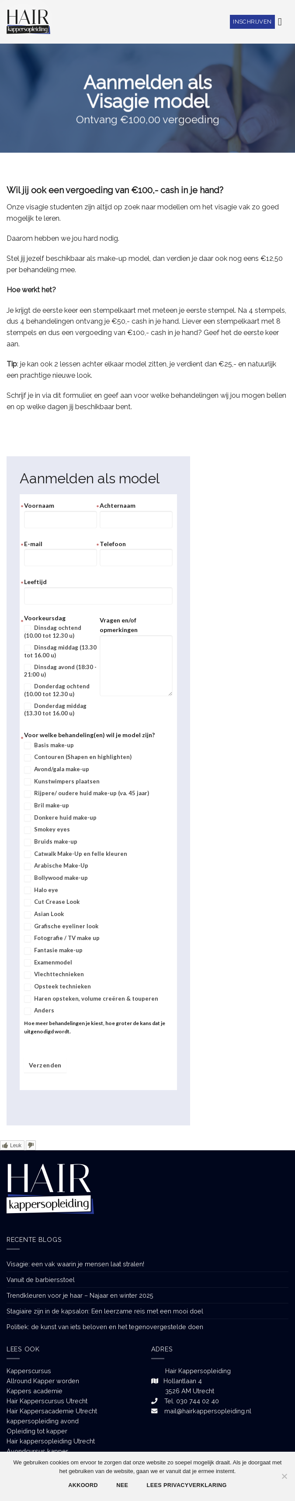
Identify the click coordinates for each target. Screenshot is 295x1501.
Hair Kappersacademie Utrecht (52, 1411)
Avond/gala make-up (56, 769)
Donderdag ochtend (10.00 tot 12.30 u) (57, 690)
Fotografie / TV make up (62, 938)
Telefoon (113, 543)
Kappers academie (34, 1391)
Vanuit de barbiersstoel (41, 1279)
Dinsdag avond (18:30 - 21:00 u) (60, 670)
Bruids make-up (50, 842)
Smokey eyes (47, 830)
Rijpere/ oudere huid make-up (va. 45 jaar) (86, 793)
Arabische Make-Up (56, 866)
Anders (39, 1011)
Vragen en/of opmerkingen (119, 624)
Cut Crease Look (52, 902)
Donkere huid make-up (60, 818)
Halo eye (41, 890)
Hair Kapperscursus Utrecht (47, 1401)
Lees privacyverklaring (187, 1485)
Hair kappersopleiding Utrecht (51, 1441)
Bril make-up (46, 806)
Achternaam (117, 505)
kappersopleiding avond (43, 1421)
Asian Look (44, 914)
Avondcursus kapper (37, 1451)
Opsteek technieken (57, 987)
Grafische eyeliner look (61, 926)
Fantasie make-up (53, 950)
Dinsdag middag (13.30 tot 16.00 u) (60, 651)
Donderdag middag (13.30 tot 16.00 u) (55, 709)
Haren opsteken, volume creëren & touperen (91, 999)
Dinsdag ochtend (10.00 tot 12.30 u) (52, 631)
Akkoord (83, 1485)
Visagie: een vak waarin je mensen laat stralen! (75, 1264)
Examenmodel (48, 963)
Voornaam (39, 505)
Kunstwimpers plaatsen (62, 782)
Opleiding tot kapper (37, 1431)
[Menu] (283, 21)
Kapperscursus (29, 1370)
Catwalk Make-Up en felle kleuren (75, 854)
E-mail (33, 543)
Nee (122, 1485)
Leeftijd (35, 581)
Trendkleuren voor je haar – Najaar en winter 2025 (80, 1295)
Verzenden (45, 1065)
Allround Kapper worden (43, 1381)
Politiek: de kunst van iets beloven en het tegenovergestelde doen (105, 1326)
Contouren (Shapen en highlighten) (78, 757)
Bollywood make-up (56, 878)
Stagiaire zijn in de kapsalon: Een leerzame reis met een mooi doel (105, 1311)
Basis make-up (49, 745)
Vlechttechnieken (54, 974)
